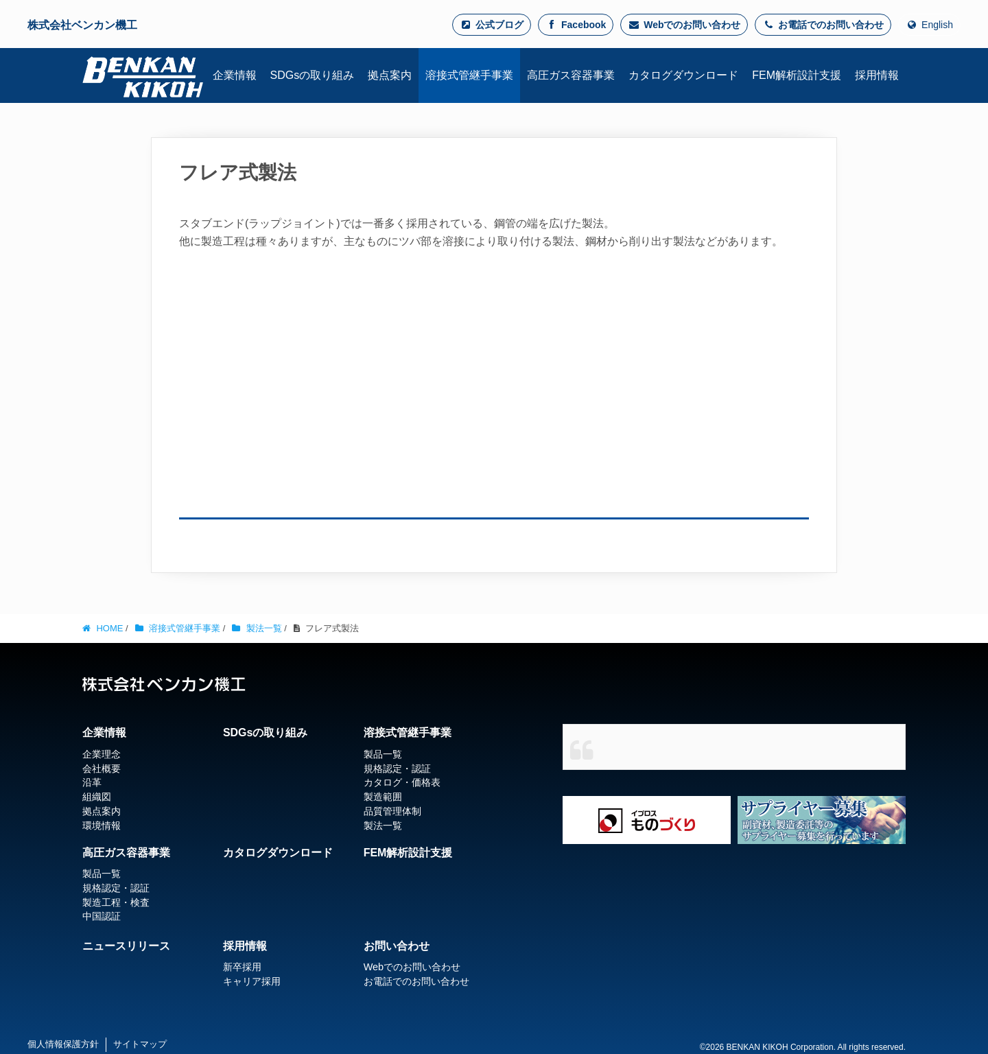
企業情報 (104, 732)
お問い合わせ (397, 946)
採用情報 (245, 946)
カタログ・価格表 (402, 782)
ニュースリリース (126, 946)
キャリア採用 (252, 981)
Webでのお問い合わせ (684, 24)
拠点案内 (101, 811)
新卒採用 (242, 966)
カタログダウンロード (278, 852)
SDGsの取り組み (265, 732)
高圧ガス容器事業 (126, 852)
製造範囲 (383, 796)
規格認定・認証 (397, 768)
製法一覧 (383, 825)
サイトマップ (140, 1044)
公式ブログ (492, 24)
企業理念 (101, 754)
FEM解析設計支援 (408, 852)
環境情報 (101, 825)
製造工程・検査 (116, 902)
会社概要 (101, 768)
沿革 (92, 782)
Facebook (575, 24)
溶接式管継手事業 (407, 732)
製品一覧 (383, 754)
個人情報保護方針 (63, 1044)
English (929, 24)
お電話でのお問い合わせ (823, 24)
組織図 (96, 796)
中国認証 (101, 916)
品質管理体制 (392, 811)
